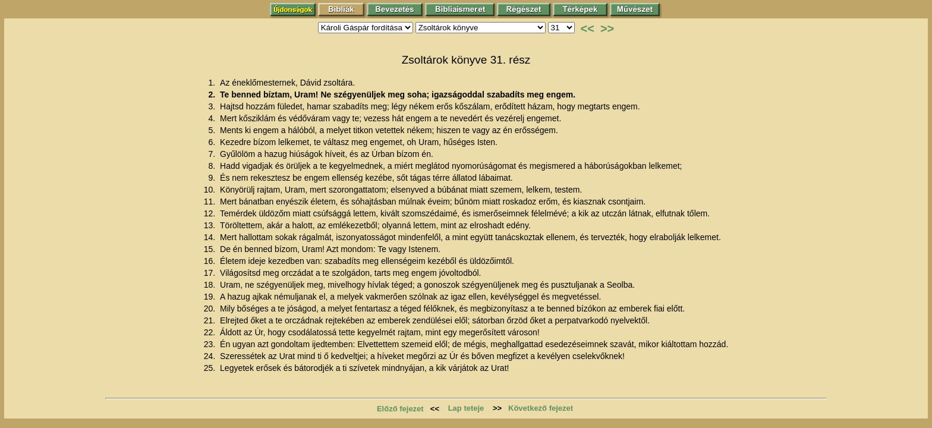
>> (607, 28)
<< (587, 28)
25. (211, 368)
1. (213, 82)
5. (213, 130)
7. (213, 154)
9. (213, 177)
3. (213, 106)
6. (213, 142)
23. (211, 344)
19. (211, 296)
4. (213, 118)
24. (211, 356)
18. (211, 284)
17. (211, 273)
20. (211, 308)
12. (211, 213)
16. (211, 261)
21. (211, 320)
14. (211, 237)
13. (211, 225)
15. (211, 249)
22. (211, 332)
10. (211, 189)
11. (211, 201)
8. (213, 166)
